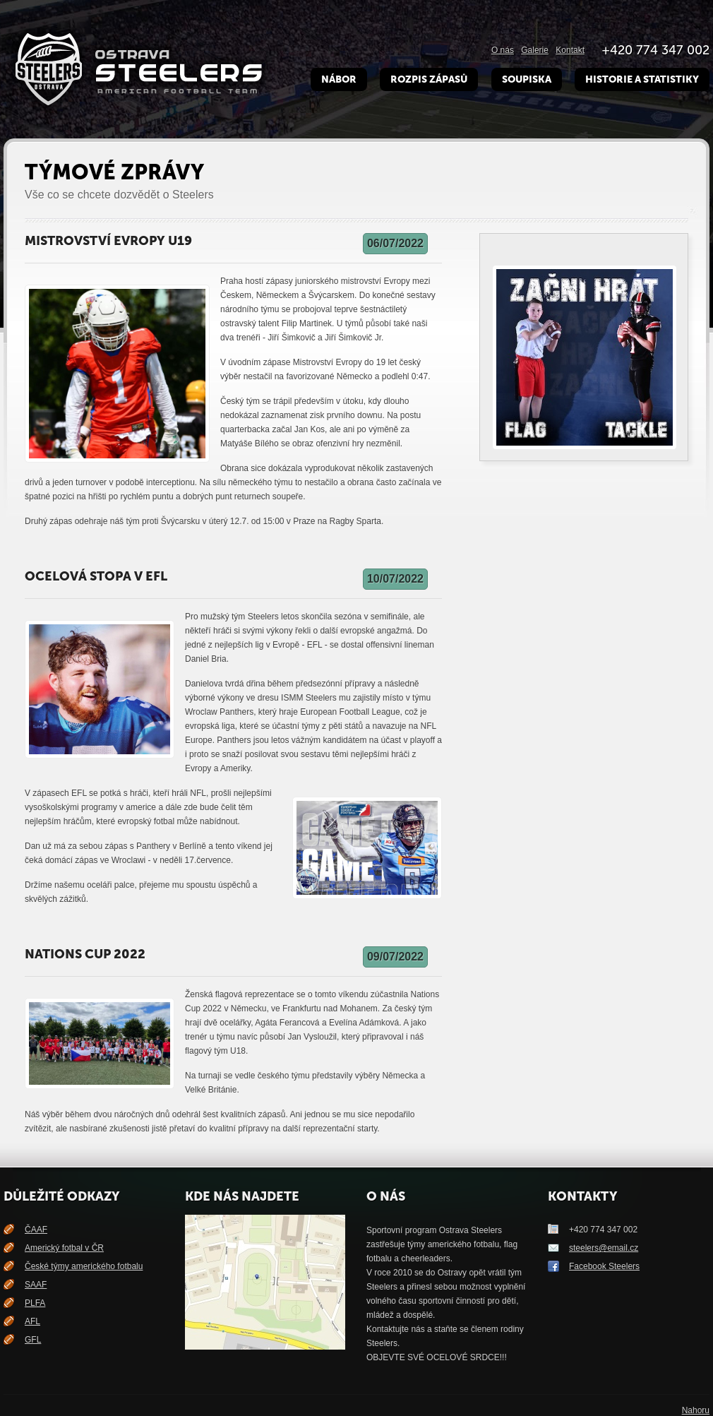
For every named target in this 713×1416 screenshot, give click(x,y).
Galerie (535, 50)
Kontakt (570, 50)
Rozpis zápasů (428, 79)
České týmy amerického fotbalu (84, 1266)
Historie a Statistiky (642, 79)
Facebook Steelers (604, 1266)
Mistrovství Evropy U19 (108, 241)
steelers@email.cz (603, 1248)
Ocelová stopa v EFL (96, 576)
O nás (502, 50)
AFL (32, 1321)
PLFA (35, 1303)
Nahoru (695, 1410)
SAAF (36, 1285)
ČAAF (36, 1229)
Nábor (338, 79)
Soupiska (526, 79)
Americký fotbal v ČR (64, 1248)
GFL (33, 1340)
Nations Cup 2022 (85, 954)
